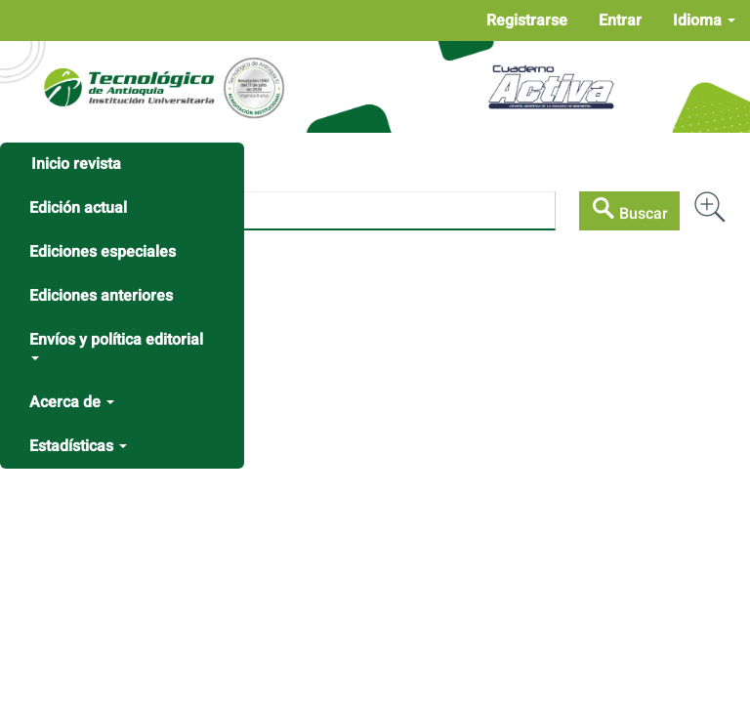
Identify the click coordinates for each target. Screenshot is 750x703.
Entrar (620, 20)
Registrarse (526, 20)
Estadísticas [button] (78, 446)
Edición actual (78, 208)
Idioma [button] (704, 20)
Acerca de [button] (71, 402)
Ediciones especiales (102, 252)
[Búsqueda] (290, 210)
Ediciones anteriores (101, 296)
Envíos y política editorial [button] (116, 344)
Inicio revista (76, 164)
